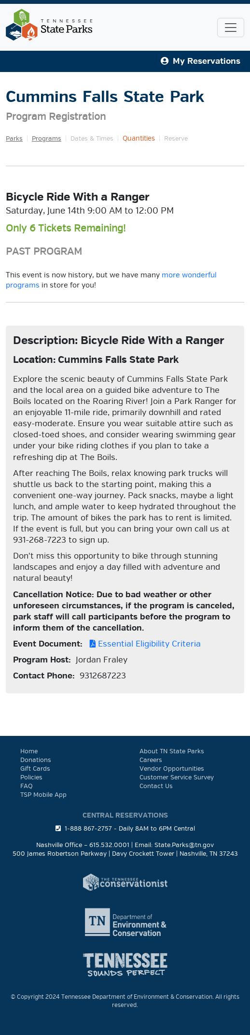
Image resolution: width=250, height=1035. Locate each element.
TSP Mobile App (43, 795)
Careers (150, 760)
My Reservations (200, 61)
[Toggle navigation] (230, 27)
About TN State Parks (171, 751)
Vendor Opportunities (171, 769)
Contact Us (156, 786)
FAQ (26, 786)
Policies (31, 777)
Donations (35, 760)
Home (29, 751)
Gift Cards (35, 769)
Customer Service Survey (176, 777)
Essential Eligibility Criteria (143, 644)
